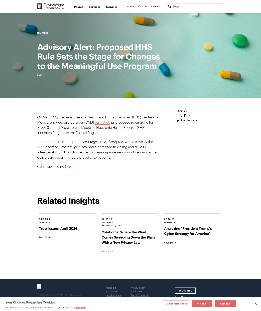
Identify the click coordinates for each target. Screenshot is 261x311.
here (68, 166)
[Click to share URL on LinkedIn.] (189, 115)
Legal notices (113, 295)
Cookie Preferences (176, 303)
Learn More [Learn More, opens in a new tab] (80, 307)
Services (95, 6)
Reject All (202, 303)
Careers (155, 6)
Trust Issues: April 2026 (58, 228)
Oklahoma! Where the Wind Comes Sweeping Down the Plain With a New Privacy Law (128, 237)
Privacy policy (137, 288)
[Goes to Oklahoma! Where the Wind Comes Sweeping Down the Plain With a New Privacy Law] (107, 252)
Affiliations (112, 292)
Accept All (225, 303)
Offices (142, 6)
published (102, 122)
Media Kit (111, 288)
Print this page (188, 120)
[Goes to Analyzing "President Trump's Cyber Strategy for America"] (170, 243)
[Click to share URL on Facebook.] (185, 115)
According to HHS (51, 142)
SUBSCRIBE (185, 291)
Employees (136, 292)
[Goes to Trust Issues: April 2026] (45, 238)
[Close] (255, 303)
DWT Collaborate (139, 295)
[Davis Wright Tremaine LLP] (50, 6)
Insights (111, 6)
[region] (130, 304)
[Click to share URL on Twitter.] (181, 115)
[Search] (169, 6)
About (130, 6)
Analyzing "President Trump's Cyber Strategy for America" (188, 231)
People (78, 6)
